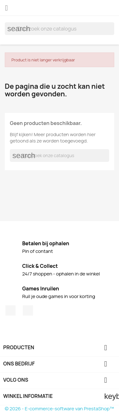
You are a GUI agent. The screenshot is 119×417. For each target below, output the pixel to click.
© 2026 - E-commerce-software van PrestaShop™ (59, 408)
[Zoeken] (59, 28)
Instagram (28, 310)
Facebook (10, 310)
